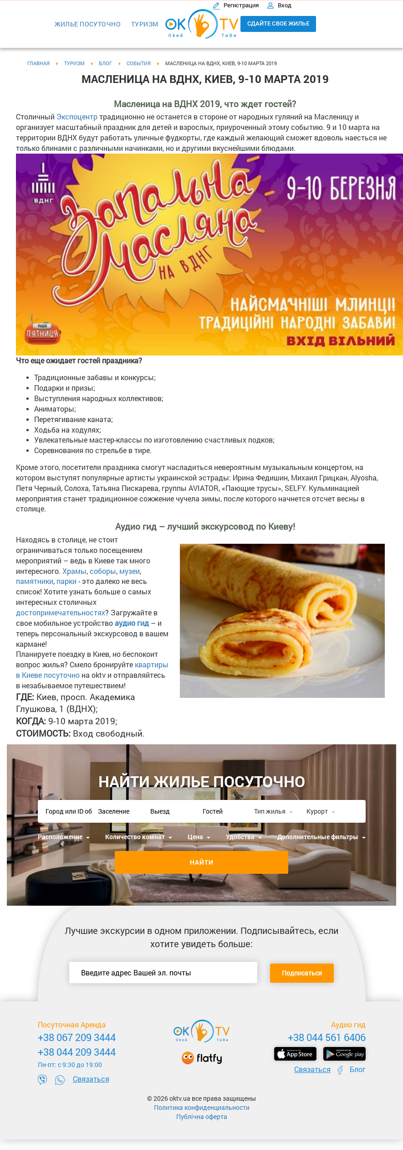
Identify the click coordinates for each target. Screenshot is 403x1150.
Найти (202, 862)
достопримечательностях (60, 612)
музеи (129, 571)
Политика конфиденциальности (202, 1107)
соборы (103, 571)
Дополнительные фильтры (321, 836)
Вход (279, 5)
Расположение (64, 836)
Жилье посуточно (88, 24)
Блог (358, 1069)
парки (66, 581)
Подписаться (302, 973)
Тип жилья (273, 811)
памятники (34, 581)
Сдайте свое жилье (278, 23)
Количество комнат (138, 836)
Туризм (144, 24)
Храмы (74, 571)
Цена (199, 836)
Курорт (320, 811)
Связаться (91, 1078)
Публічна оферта (201, 1116)
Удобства (244, 836)
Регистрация (236, 5)
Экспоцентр (76, 116)
